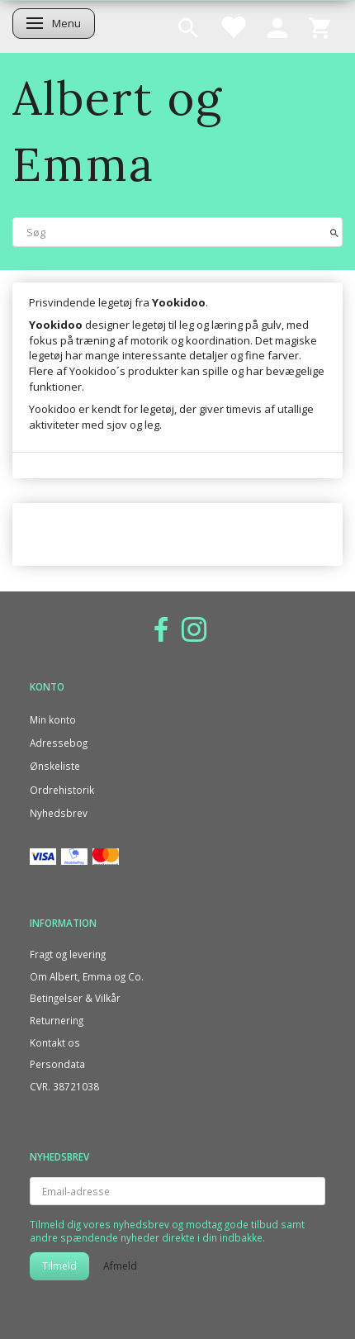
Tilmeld (59, 1266)
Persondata (57, 1064)
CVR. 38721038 (64, 1086)
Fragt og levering (68, 954)
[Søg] (334, 232)
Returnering (56, 1020)
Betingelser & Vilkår (75, 997)
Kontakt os (55, 1042)
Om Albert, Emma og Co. (87, 976)
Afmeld (120, 1266)
